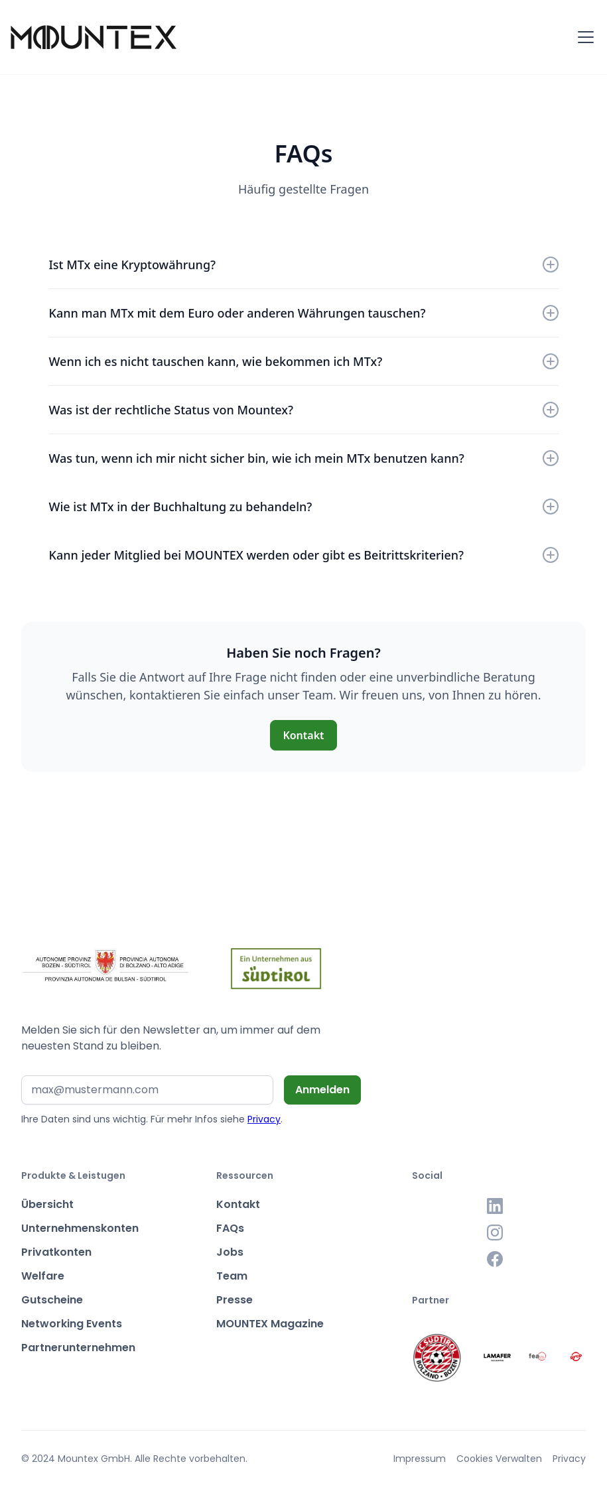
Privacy (264, 1119)
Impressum (419, 1458)
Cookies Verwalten (499, 1458)
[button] (583, 37)
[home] (93, 37)
